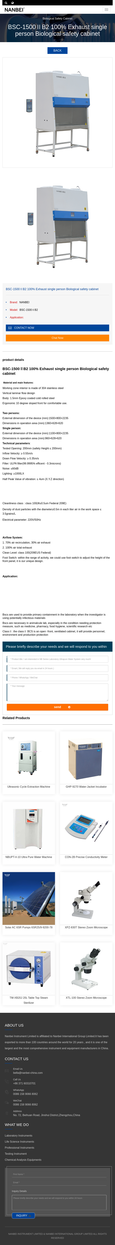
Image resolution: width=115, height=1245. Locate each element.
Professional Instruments (19, 1147)
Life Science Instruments (19, 1141)
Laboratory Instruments (18, 1135)
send (57, 707)
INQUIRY (21, 1215)
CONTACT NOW (24, 327)
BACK (57, 50)
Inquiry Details (19, 1191)
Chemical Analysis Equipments (23, 1159)
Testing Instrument (16, 1153)
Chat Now (57, 337)
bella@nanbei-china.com (28, 1072)
